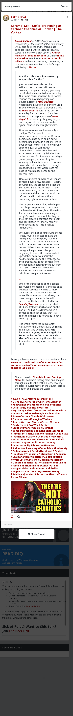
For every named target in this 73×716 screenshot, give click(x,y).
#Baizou (47, 456)
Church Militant (23, 41)
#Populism (60, 454)
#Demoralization (21, 413)
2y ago (14, 19)
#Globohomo (37, 468)
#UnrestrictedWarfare (52, 410)
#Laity (35, 422)
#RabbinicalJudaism (22, 474)
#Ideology (17, 454)
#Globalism (52, 468)
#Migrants (47, 427)
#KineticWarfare (21, 422)
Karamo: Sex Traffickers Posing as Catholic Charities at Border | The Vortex (36, 29)
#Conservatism (49, 465)
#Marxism (44, 459)
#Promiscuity (19, 442)
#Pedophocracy (20, 451)
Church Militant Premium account (37, 54)
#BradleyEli (35, 401)
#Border (44, 425)
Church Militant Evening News (38, 379)
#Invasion (33, 433)
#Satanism (41, 474)
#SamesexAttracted (43, 445)
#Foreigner (46, 433)
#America (56, 404)
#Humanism (31, 465)
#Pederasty (60, 448)
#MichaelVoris (19, 401)
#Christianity (18, 407)
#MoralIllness (19, 477)
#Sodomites (18, 448)
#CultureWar (47, 416)
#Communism (57, 462)
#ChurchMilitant (43, 398)
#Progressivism (20, 468)
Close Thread (36, 534)
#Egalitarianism (20, 456)
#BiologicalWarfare (40, 419)
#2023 (14, 398)
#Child (57, 433)
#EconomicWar (20, 419)
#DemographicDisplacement (28, 430)
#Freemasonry (51, 471)
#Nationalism (45, 454)
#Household (57, 439)
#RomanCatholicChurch (25, 416)
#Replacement (54, 430)
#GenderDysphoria (41, 451)
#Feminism (17, 465)
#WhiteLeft (18, 459)
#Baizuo (57, 456)
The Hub (23, 19)
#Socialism (56, 459)
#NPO (59, 436)
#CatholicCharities (37, 436)
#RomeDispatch (51, 401)
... (20, 278)
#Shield (35, 427)
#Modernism (18, 462)
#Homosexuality (20, 445)
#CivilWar (32, 425)
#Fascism (36, 456)
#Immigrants (19, 433)
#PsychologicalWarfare (25, 410)
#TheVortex (25, 398)
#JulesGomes (18, 404)
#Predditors (34, 442)
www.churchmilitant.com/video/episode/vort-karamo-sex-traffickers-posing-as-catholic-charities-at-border (38, 364)
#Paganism (17, 471)
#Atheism (31, 459)
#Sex (65, 433)
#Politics (58, 451)
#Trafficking (18, 436)
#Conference (18, 425)
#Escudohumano (21, 427)
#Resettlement (20, 439)
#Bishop (54, 422)
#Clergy (44, 422)
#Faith (31, 404)
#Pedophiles (45, 448)
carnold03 (18, 17)
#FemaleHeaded (39, 439)
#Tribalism (30, 454)
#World (39, 404)
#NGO (52, 436)
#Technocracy (33, 471)
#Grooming (48, 442)
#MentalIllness (58, 474)
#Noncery (31, 448)
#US (47, 404)
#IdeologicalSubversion (45, 413)
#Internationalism (37, 462)
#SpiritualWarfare (38, 407)
